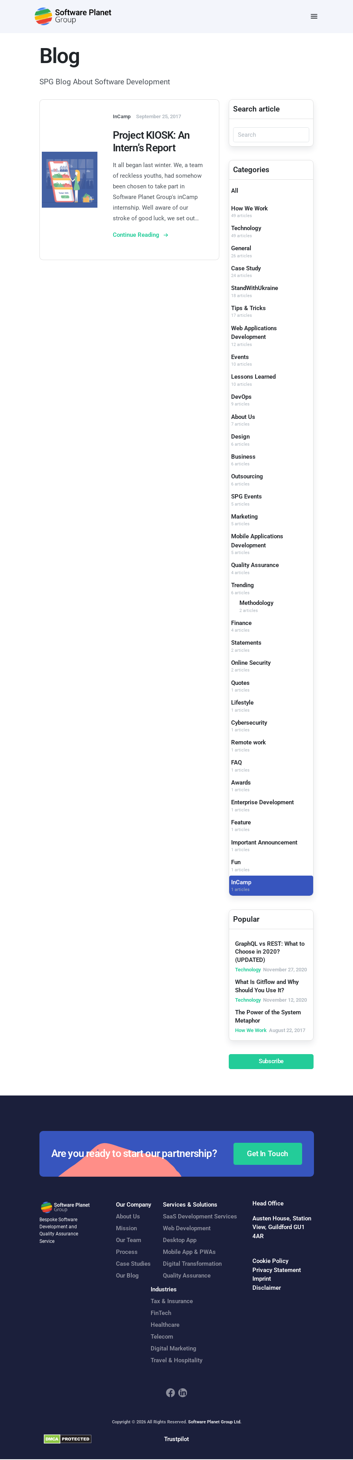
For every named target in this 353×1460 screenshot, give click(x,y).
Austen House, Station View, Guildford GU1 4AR (281, 1227)
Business (243, 457)
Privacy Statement (276, 1270)
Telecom (162, 1337)
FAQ (236, 762)
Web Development (187, 1229)
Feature (241, 822)
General (241, 248)
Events (240, 357)
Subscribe (271, 1062)
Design (240, 437)
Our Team (128, 1240)
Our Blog (127, 1276)
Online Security (251, 663)
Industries (164, 1289)
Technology (246, 228)
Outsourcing (247, 477)
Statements (246, 643)
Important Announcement (264, 842)
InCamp (241, 882)
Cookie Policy (270, 1261)
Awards (241, 783)
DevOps (241, 397)
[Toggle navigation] (314, 16)
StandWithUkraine (254, 288)
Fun (236, 862)
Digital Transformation (192, 1264)
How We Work (249, 208)
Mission (126, 1229)
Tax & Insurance (172, 1301)
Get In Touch (267, 1154)
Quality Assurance (255, 565)
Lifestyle (242, 703)
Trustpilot (176, 1439)
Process (127, 1252)
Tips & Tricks (248, 308)
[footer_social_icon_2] (183, 1393)
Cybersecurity (249, 723)
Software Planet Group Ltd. (214, 1422)
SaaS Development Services (200, 1217)
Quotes (240, 683)
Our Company (133, 1205)
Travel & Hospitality (176, 1360)
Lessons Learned (253, 377)
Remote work (248, 743)
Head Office (268, 1203)
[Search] (271, 135)
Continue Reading (137, 235)
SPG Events (246, 496)
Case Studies (133, 1264)
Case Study (246, 268)
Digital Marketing (173, 1348)
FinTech (161, 1313)
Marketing (244, 517)
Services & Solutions (190, 1205)
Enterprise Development (262, 802)
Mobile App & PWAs (189, 1252)
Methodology (256, 603)
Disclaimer (266, 1288)
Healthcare (165, 1325)
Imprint (261, 1279)
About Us (243, 417)
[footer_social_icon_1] (170, 1393)
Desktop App (179, 1240)
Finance (241, 623)
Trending (242, 585)
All (234, 191)
